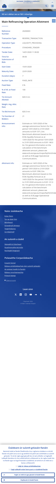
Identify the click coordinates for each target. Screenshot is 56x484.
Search (46, 5)
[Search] (27, 5)
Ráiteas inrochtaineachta (14, 272)
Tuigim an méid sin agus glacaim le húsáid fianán (29, 475)
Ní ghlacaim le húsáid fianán (29, 480)
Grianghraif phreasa (12, 225)
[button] (52, 2)
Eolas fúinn (9, 216)
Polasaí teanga (10, 275)
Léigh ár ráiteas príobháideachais (29, 466)
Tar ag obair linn (11, 219)
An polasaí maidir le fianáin (15, 269)
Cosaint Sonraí (10, 263)
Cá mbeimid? (9, 232)
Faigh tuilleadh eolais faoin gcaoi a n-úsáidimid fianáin (29, 469)
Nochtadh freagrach (12, 251)
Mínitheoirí (9, 222)
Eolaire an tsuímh (11, 280)
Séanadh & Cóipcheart (13, 244)
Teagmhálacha (10, 229)
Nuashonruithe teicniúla (14, 247)
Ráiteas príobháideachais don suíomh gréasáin (22, 266)
